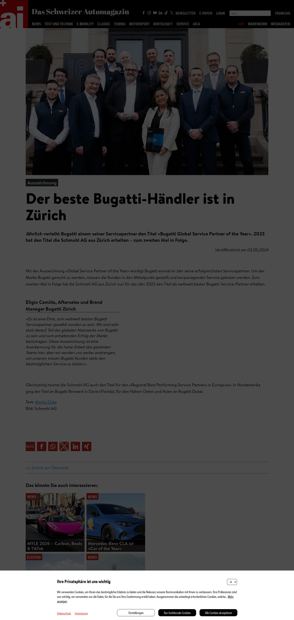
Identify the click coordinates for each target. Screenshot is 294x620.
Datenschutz (64, 613)
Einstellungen (136, 612)
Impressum (81, 613)
